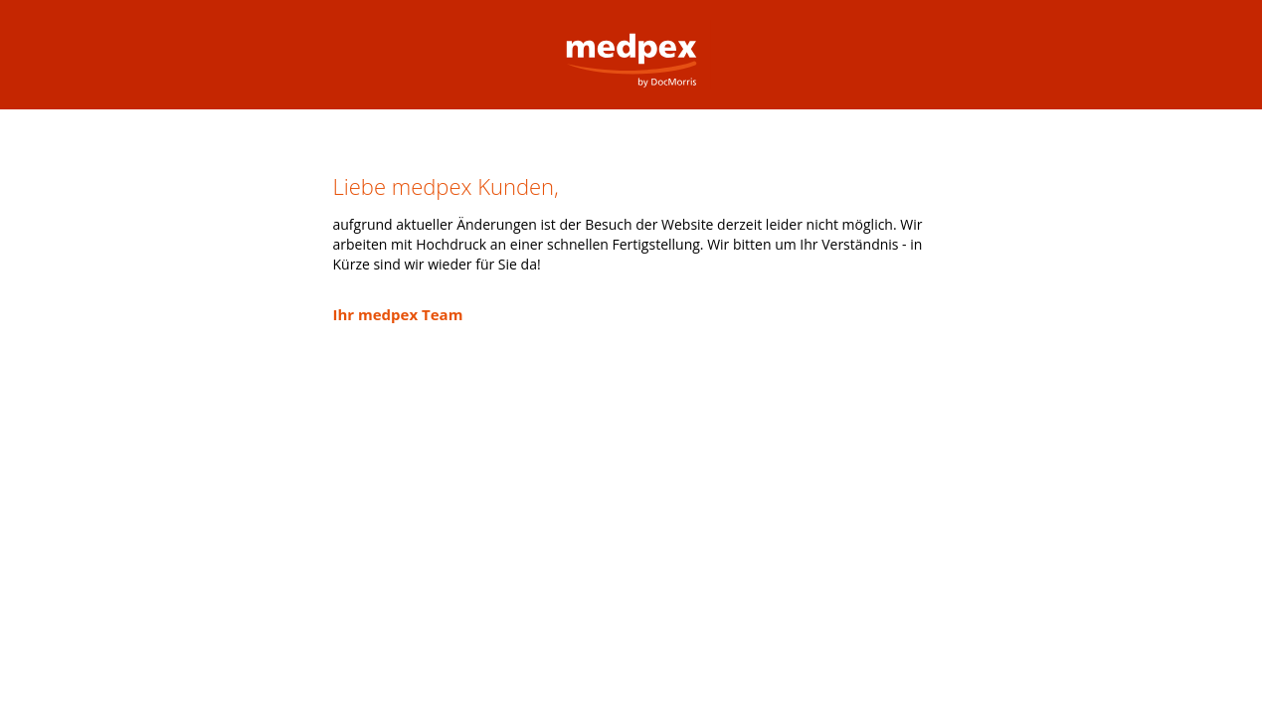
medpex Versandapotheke (631, 44)
